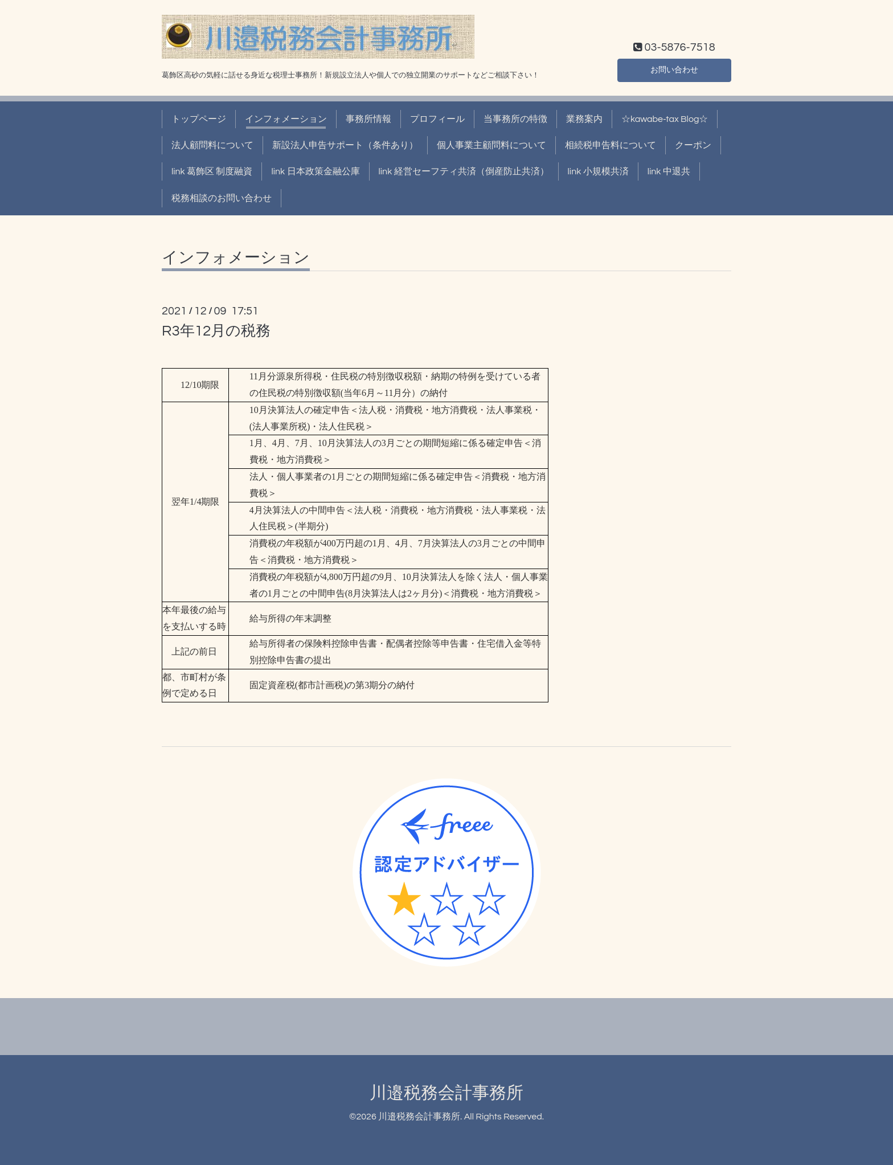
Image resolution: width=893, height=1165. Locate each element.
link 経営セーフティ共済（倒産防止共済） (464, 171)
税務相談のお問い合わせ (221, 198)
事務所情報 (368, 119)
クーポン (693, 145)
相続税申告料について (610, 145)
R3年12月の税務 (216, 331)
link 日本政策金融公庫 (315, 171)
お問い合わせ (674, 68)
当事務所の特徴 (515, 119)
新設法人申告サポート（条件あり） (345, 145)
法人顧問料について (212, 145)
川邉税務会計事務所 (446, 1093)
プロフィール (437, 119)
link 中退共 (669, 171)
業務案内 (584, 119)
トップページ (198, 119)
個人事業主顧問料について (491, 145)
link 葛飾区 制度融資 (211, 171)
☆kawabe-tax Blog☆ (664, 119)
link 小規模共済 (598, 171)
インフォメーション (286, 119)
